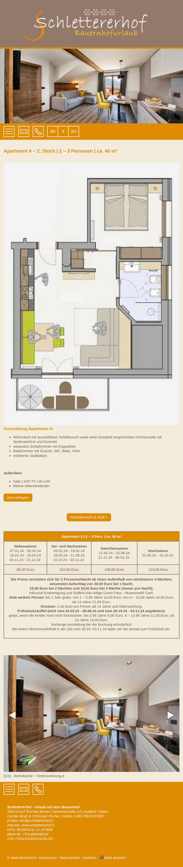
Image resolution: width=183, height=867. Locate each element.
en (73, 131)
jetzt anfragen (18, 497)
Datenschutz (70, 858)
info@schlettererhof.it (36, 821)
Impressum (48, 858)
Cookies (89, 858)
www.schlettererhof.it (37, 825)
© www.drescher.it (21, 858)
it (63, 131)
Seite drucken (112, 858)
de (52, 131)
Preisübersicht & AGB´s (88, 517)
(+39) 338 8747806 (88, 816)
